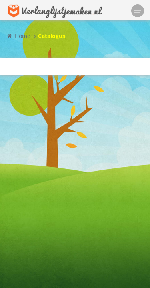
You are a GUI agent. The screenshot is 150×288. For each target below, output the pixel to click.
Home (18, 36)
